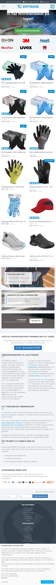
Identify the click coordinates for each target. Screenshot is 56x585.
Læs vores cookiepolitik (9, 574)
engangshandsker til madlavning (13, 425)
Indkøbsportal (28, 529)
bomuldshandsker (34, 376)
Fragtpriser (28, 517)
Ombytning (28, 535)
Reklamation (28, 539)
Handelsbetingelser (28, 541)
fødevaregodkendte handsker (12, 423)
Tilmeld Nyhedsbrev (40, 496)
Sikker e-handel (28, 509)
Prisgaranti (46, 2)
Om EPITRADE (28, 519)
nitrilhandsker (32, 367)
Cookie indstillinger (28, 513)
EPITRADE (30, 7)
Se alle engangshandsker (28, 31)
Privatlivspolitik (28, 515)
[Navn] (24, 496)
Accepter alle (47, 582)
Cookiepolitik (28, 511)
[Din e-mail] (9, 496)
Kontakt (28, 521)
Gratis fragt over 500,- (31, 2)
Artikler (28, 533)
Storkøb (28, 527)
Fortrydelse (28, 537)
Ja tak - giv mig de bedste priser (28, 348)
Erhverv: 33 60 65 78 (12, 2)
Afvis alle (4, 578)
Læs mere (4, 582)
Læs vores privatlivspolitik (9, 576)
